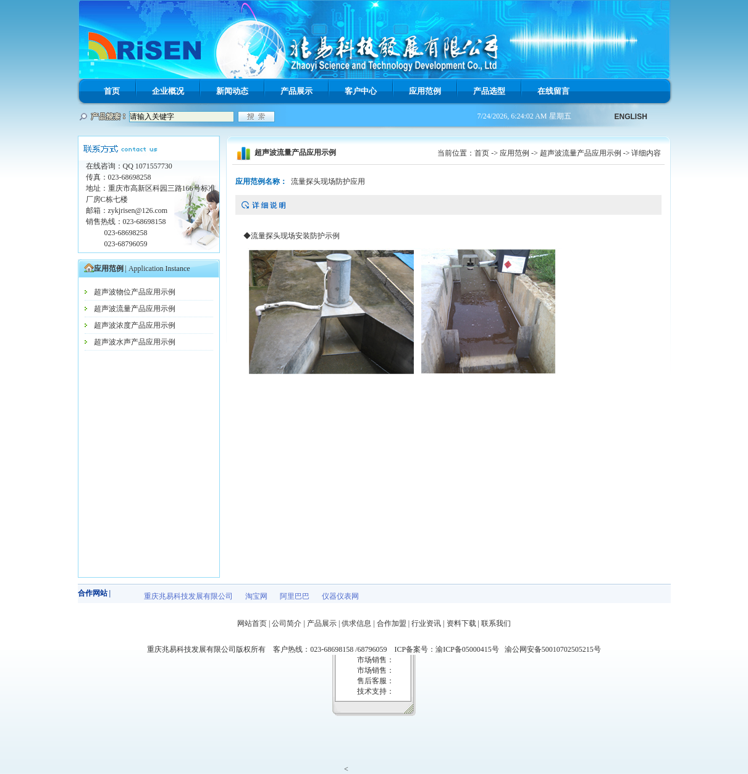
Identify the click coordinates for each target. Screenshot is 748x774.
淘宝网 (256, 596)
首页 (112, 91)
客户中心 (361, 91)
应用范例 (425, 91)
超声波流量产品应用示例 (134, 308)
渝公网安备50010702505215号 (553, 649)
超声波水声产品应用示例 (134, 342)
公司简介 (286, 623)
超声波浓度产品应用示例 (134, 325)
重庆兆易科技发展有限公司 (188, 596)
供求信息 (356, 623)
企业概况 (168, 91)
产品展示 (296, 91)
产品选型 (489, 91)
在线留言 (553, 91)
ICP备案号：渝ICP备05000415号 (449, 649)
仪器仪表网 (340, 596)
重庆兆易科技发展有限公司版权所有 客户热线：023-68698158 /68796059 (270, 649)
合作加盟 (391, 623)
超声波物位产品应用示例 (134, 292)
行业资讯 (426, 623)
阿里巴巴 (294, 596)
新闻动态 (232, 91)
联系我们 (496, 623)
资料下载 (461, 623)
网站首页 (252, 623)
